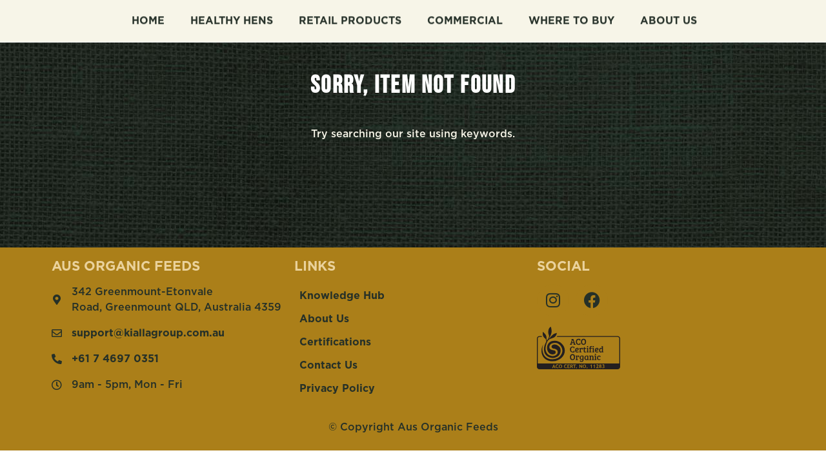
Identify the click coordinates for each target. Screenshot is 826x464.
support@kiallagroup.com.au (148, 333)
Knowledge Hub (342, 296)
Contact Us (328, 365)
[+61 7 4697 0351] (57, 359)
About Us (668, 19)
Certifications (335, 342)
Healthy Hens (231, 19)
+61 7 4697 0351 (115, 359)
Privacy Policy (337, 388)
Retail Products (350, 19)
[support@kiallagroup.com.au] (57, 333)
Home (148, 19)
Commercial (465, 19)
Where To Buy (571, 19)
